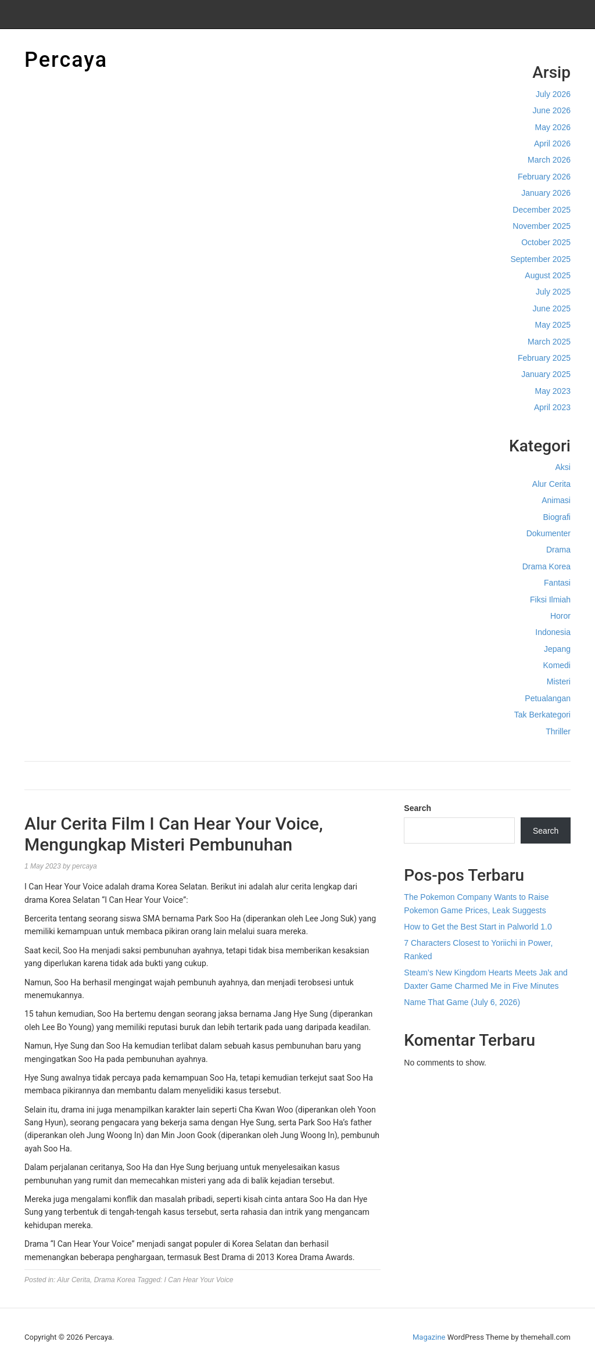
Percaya (65, 60)
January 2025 (546, 374)
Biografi (557, 517)
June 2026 (552, 110)
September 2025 (540, 259)
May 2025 (553, 324)
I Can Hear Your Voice (199, 1280)
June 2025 (552, 308)
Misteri (559, 681)
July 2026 (553, 94)
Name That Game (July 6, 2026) (462, 1002)
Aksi (563, 467)
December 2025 (541, 209)
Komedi (557, 665)
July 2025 (553, 291)
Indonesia (553, 632)
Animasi (556, 500)
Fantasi (557, 582)
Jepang (557, 649)
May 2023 (553, 391)
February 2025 (544, 358)
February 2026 (544, 176)
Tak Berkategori (542, 714)
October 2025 (546, 242)
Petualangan (548, 698)
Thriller (558, 731)
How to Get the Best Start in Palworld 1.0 (477, 926)
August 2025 (548, 275)
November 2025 (541, 226)
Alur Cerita (551, 484)
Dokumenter (548, 533)
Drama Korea (546, 566)
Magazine (429, 1337)
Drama (558, 549)
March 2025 (549, 341)
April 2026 (552, 143)
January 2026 (546, 193)
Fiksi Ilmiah (550, 599)
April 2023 (552, 407)
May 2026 (553, 127)
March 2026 (549, 159)
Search (417, 808)
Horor (560, 615)
